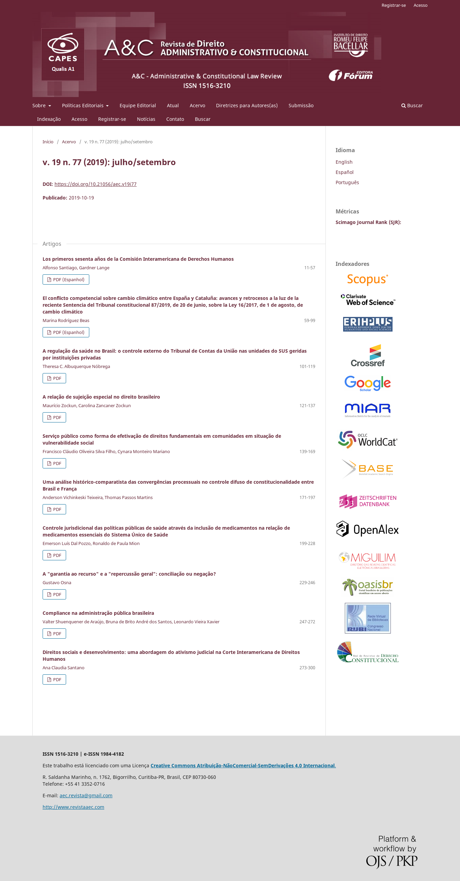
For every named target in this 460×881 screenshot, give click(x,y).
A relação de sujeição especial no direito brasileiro (101, 397)
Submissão (301, 105)
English (344, 162)
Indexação (49, 119)
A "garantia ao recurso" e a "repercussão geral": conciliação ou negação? (129, 574)
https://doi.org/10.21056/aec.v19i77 (96, 184)
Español (345, 172)
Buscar (203, 119)
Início (48, 142)
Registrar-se (112, 119)
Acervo (197, 105)
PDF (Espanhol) (68, 279)
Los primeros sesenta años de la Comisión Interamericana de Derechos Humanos (138, 259)
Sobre (39, 105)
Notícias (146, 119)
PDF (56, 378)
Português (347, 182)
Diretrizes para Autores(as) (247, 105)
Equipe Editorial (138, 105)
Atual (173, 105)
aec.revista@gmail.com (86, 795)
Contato (175, 119)
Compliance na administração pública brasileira (98, 613)
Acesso (79, 119)
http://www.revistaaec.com (73, 807)
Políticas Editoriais (83, 105)
